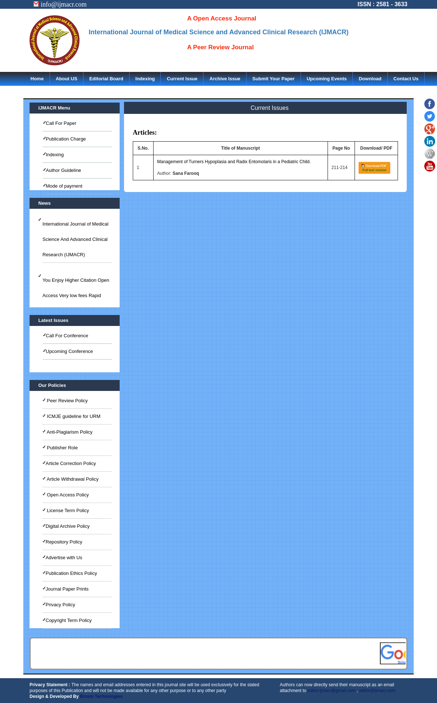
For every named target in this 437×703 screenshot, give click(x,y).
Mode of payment (64, 186)
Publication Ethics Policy (71, 573)
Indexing (145, 78)
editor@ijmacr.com (377, 690)
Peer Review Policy (67, 400)
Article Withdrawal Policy (72, 479)
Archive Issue (224, 78)
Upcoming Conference (69, 351)
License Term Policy (67, 510)
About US (66, 78)
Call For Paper (61, 123)
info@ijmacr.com (60, 4)
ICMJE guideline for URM (73, 416)
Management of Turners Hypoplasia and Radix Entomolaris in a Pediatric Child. (234, 161)
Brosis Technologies (101, 696)
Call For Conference (67, 335)
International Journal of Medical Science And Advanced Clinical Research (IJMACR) (76, 239)
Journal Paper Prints (67, 589)
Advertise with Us (64, 557)
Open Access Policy (67, 495)
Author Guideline (63, 170)
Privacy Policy (60, 604)
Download (370, 78)
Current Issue (182, 78)
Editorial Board (106, 78)
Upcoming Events (327, 78)
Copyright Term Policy (69, 620)
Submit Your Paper (273, 78)
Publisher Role (62, 447)
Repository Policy (64, 542)
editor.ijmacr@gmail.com (332, 690)
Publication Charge (66, 139)
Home (37, 78)
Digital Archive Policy (68, 526)
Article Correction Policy (71, 463)
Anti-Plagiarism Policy (69, 432)
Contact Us (406, 78)
